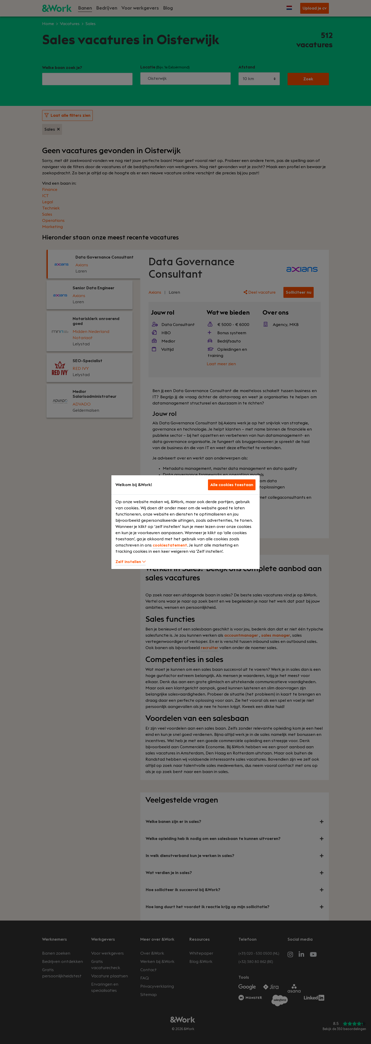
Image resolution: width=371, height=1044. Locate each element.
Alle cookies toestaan (231, 485)
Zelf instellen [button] (130, 562)
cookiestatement (170, 545)
